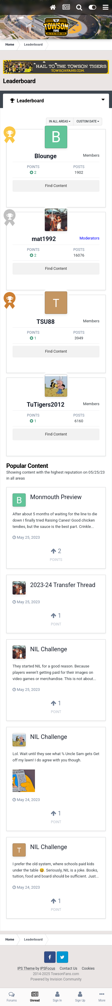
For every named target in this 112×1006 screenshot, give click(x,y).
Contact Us (68, 968)
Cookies (88, 968)
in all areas (59, 121)
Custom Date (87, 121)
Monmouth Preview (56, 497)
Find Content (56, 185)
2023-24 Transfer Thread (62, 585)
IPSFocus (47, 968)
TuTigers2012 (45, 404)
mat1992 (44, 238)
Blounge (46, 156)
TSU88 (45, 321)
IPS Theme (26, 968)
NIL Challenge (48, 649)
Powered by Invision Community (56, 979)
